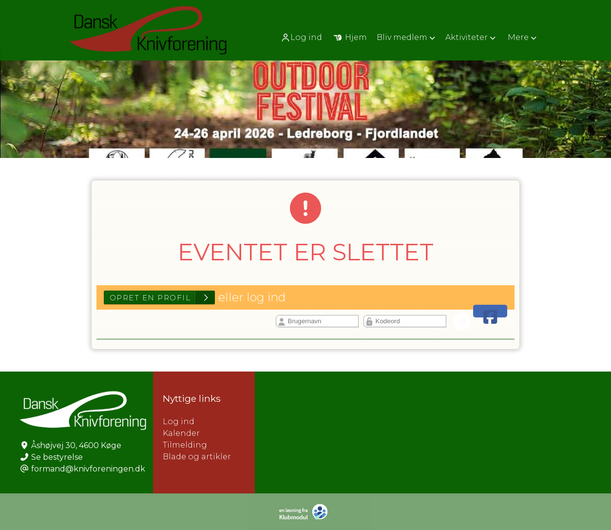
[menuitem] (302, 37)
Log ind (301, 37)
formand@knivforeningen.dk (88, 468)
